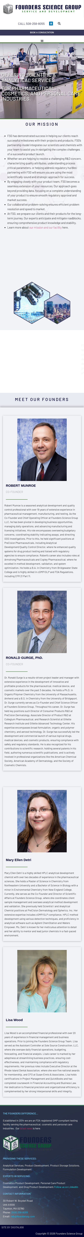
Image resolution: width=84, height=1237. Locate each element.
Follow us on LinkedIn (66, 1186)
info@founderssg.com (23, 1216)
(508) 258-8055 (19, 1212)
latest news (26, 1128)
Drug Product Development (38, 1186)
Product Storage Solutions (64, 1165)
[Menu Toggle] (42, 40)
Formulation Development (17, 1169)
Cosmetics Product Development (21, 1183)
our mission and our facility (45, 227)
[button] (59, 23)
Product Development (37, 1165)
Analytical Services (13, 1165)
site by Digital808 (12, 1227)
